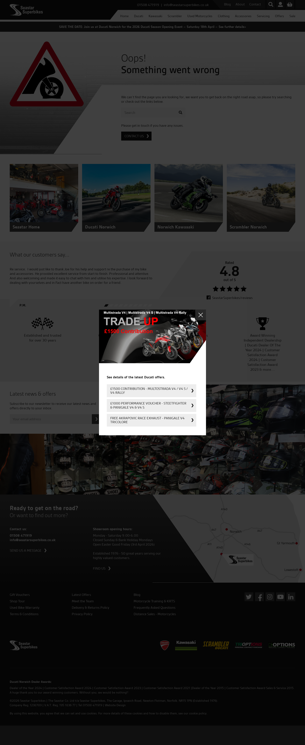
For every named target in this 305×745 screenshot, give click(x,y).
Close (200, 315)
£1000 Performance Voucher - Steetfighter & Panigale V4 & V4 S (148, 405)
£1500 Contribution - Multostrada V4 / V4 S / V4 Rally (149, 390)
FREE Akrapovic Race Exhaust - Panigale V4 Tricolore (147, 420)
